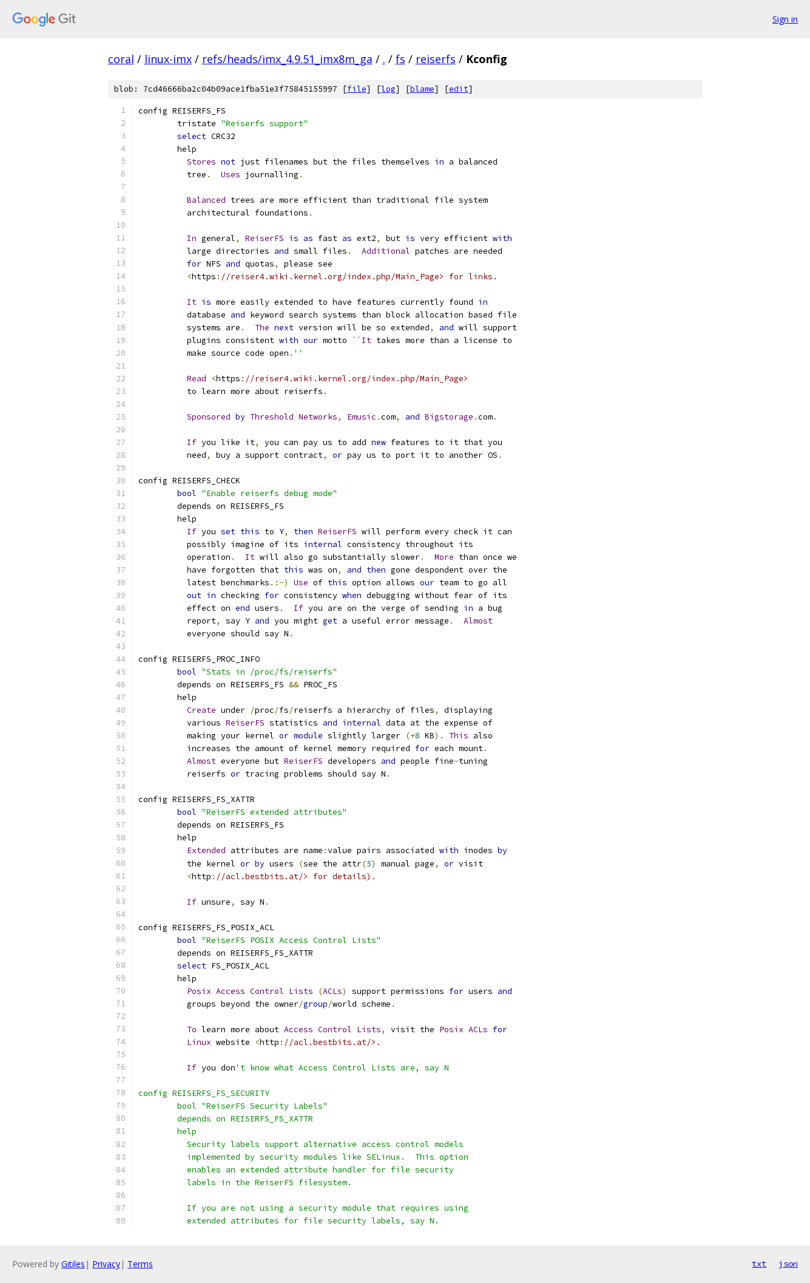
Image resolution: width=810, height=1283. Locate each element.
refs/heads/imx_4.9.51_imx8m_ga (287, 59)
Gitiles (73, 1264)
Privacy (106, 1264)
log (388, 89)
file (356, 89)
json (788, 1263)
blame (422, 89)
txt (759, 1263)
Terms (140, 1264)
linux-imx (168, 59)
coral (121, 59)
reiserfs (436, 59)
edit (458, 89)
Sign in (785, 19)
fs (400, 59)
